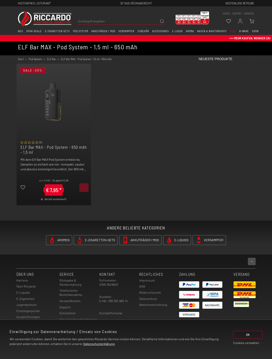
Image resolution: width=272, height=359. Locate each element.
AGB (142, 286)
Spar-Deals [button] (34, 31)
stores (226, 13)
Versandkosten (70, 301)
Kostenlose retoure (240, 3)
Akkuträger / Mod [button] (103, 31)
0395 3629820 (108, 284)
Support (65, 307)
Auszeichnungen (28, 317)
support (237, 13)
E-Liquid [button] (177, 31)
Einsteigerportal (27, 311)
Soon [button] (255, 31)
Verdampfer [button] (126, 31)
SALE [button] (233, 31)
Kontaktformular (110, 313)
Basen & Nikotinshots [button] (212, 31)
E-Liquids (23, 292)
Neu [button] (20, 31)
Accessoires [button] (160, 31)
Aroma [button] (190, 31)
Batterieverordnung (153, 304)
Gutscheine (67, 313)
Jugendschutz (26, 304)
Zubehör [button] (143, 31)
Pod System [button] (80, 31)
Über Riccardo (26, 286)
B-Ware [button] (244, 31)
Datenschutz (148, 298)
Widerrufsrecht (150, 292)
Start (21, 59)
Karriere (249, 13)
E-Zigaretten (25, 298)
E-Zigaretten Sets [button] (57, 31)
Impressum (147, 280)
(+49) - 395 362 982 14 (113, 301)
